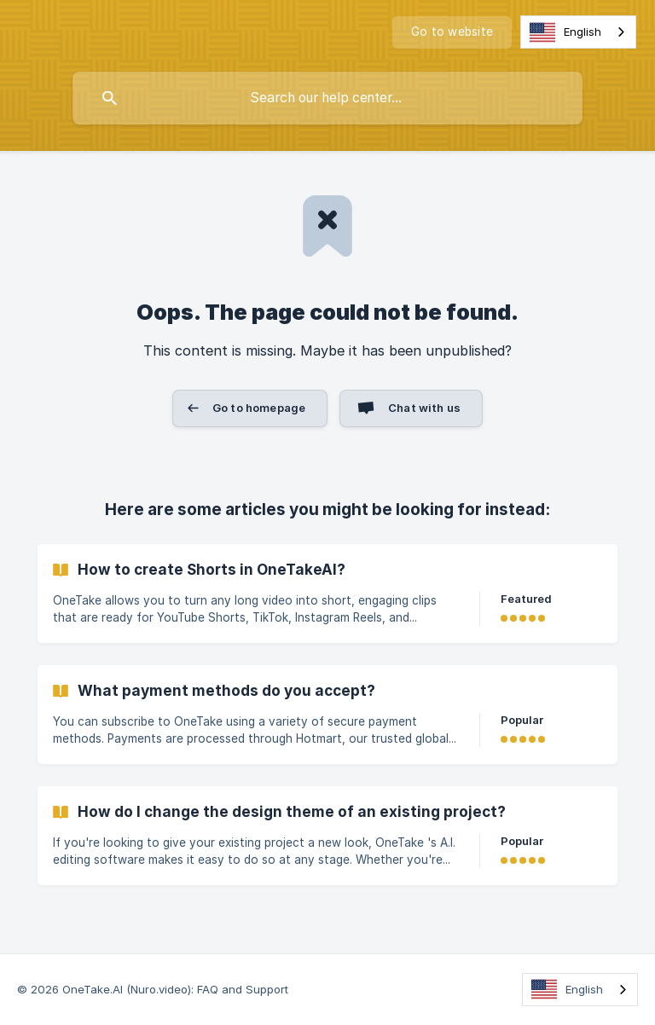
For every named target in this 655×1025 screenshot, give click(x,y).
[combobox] (578, 32)
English (565, 32)
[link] (327, 593)
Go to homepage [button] (258, 407)
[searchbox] (327, 98)
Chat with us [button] (424, 407)
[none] (452, 32)
